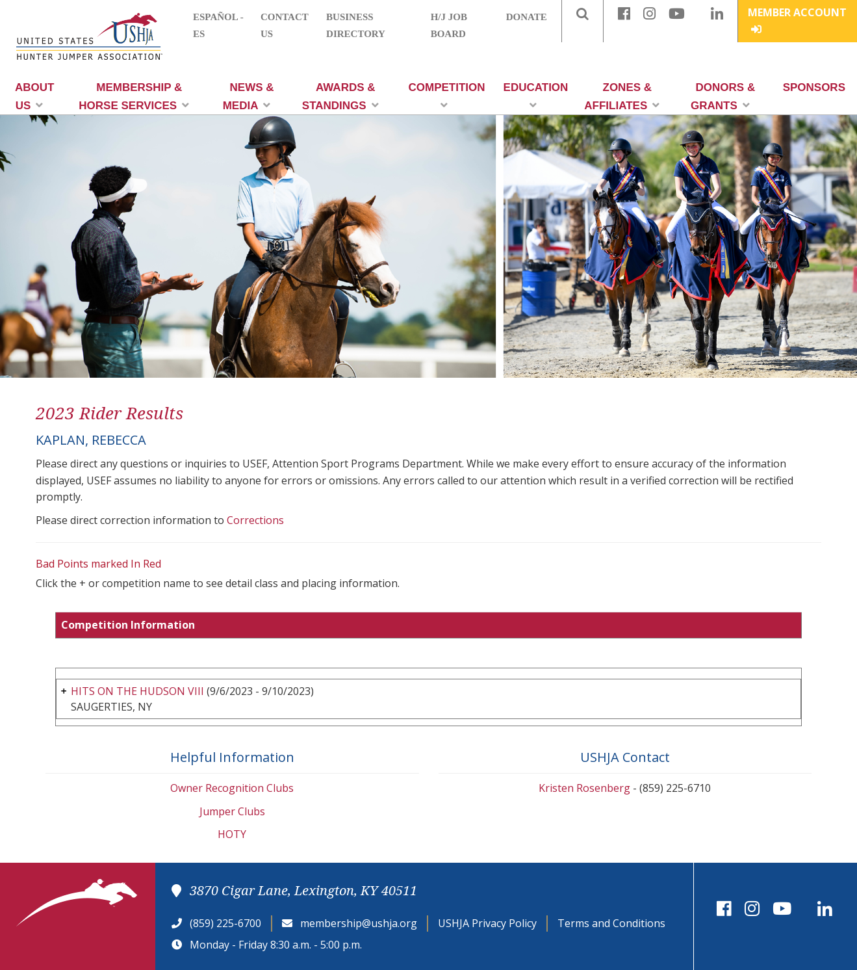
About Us (34, 96)
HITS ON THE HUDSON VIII (137, 691)
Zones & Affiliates (621, 96)
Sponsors (814, 87)
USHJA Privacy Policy (487, 923)
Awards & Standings (340, 96)
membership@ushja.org (358, 923)
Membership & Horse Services (134, 96)
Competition (447, 96)
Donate (526, 17)
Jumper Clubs (232, 811)
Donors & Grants (723, 96)
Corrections (255, 520)
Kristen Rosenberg (584, 788)
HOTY (232, 834)
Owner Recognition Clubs (232, 788)
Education (536, 96)
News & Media (248, 96)
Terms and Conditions (611, 923)
